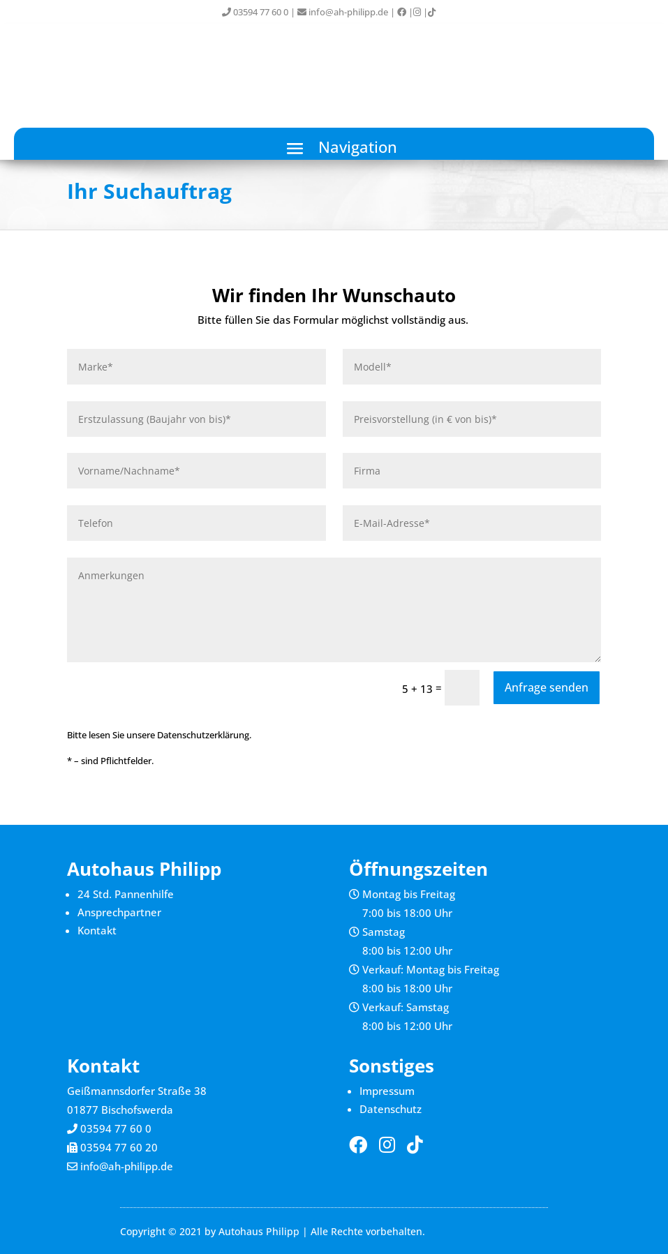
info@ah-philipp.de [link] (342, 12)
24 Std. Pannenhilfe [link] (125, 894)
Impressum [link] (387, 1091)
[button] (334, 148)
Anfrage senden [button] (546, 687)
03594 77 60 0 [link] (255, 12)
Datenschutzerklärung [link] (203, 735)
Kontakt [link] (97, 930)
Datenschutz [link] (390, 1109)
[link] (401, 12)
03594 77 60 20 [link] (119, 1147)
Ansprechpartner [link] (119, 912)
